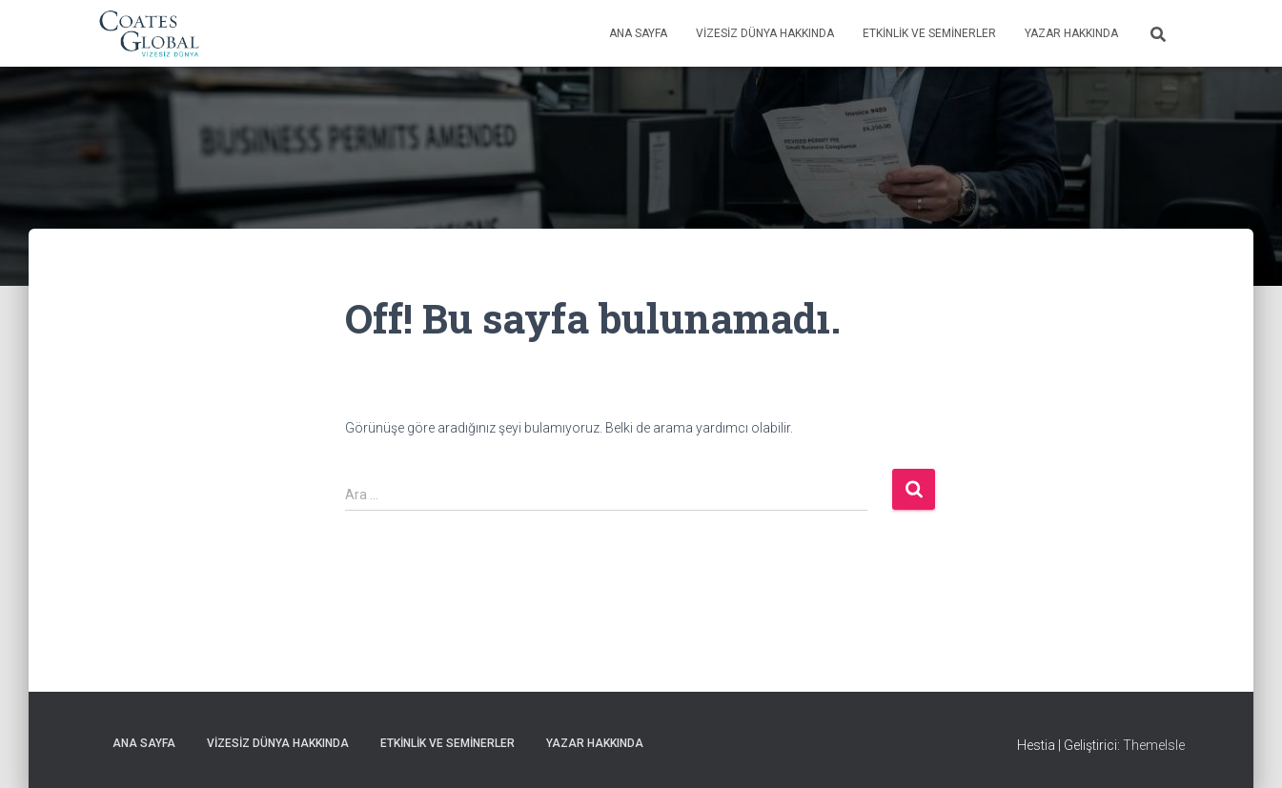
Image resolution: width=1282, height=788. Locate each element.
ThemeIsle (1154, 745)
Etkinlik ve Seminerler (929, 33)
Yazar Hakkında (1071, 33)
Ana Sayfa (638, 33)
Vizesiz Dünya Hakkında (765, 33)
